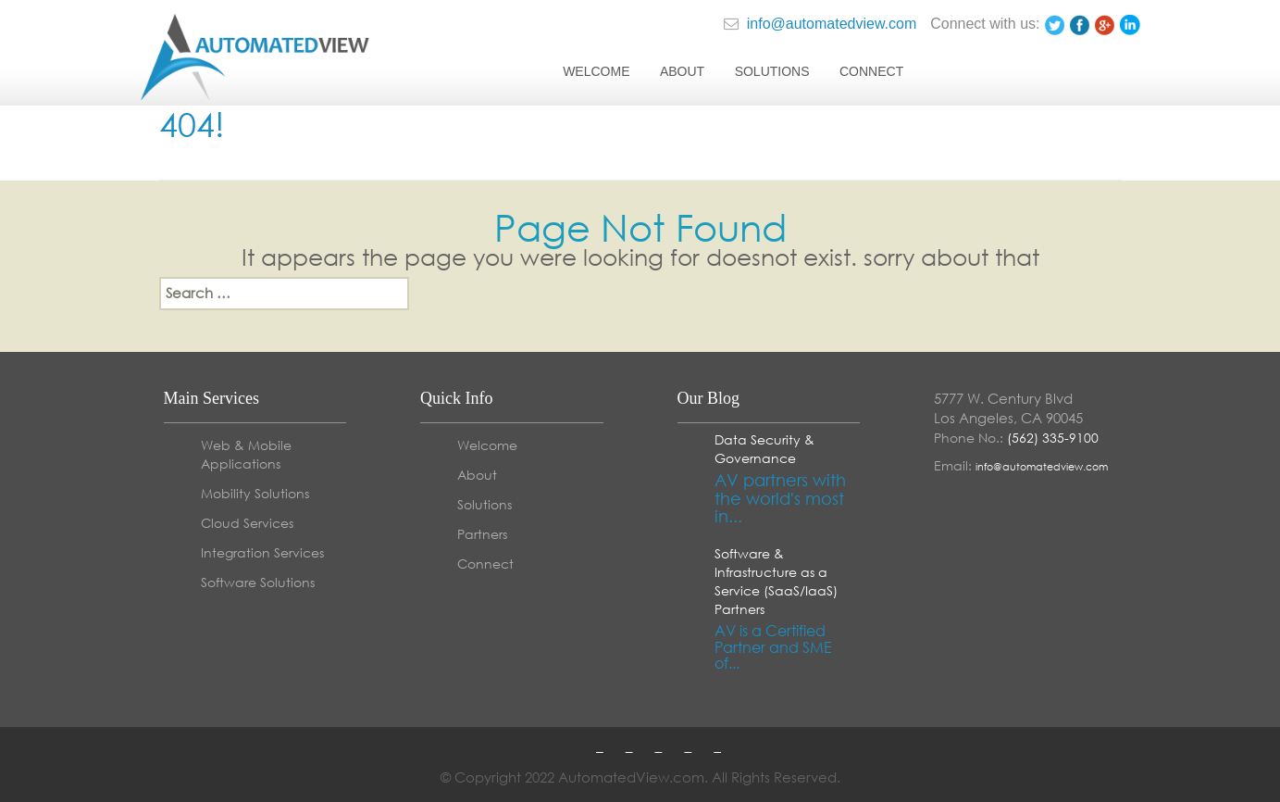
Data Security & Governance (764, 449)
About (682, 71)
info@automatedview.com (820, 23)
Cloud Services (247, 523)
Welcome (596, 71)
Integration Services (262, 552)
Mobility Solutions (255, 493)
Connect (871, 71)
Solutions (772, 71)
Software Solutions (258, 582)
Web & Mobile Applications (246, 454)
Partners (482, 534)
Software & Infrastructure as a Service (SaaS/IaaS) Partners (776, 581)
